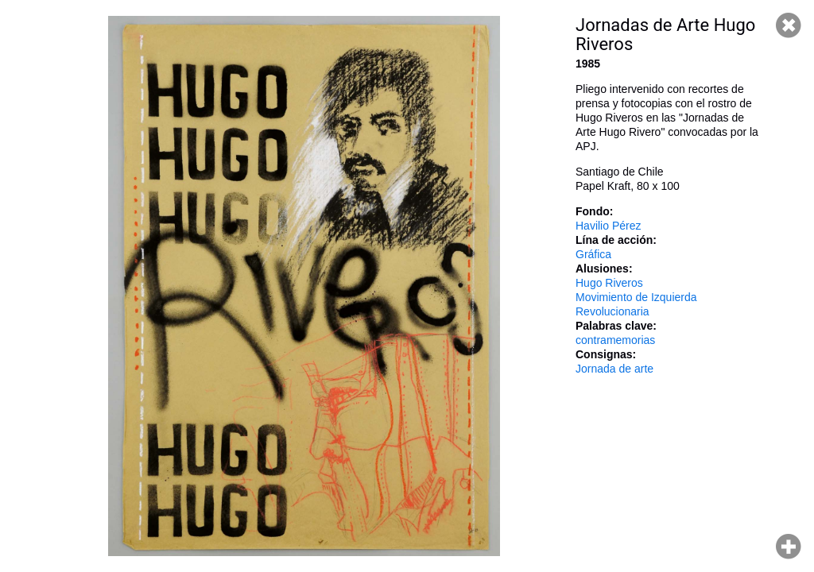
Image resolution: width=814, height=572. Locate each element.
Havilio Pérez (608, 225)
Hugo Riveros (609, 282)
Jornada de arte (614, 368)
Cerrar (788, 25)
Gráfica (593, 254)
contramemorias (615, 340)
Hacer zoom (788, 546)
